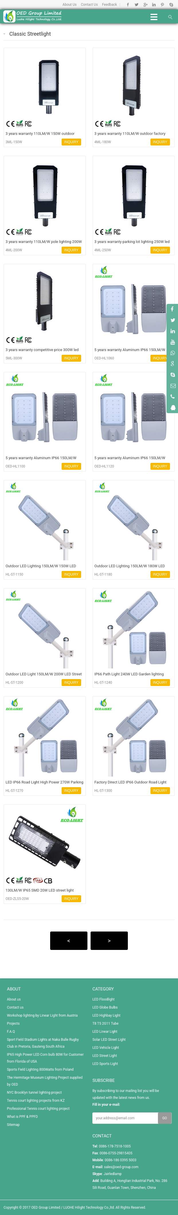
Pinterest (162, 4)
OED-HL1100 (15, 466)
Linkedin (153, 4)
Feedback (109, 5)
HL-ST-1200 (14, 683)
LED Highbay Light (106, 1015)
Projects (13, 1024)
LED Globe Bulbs (105, 1007)
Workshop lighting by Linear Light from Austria (42, 1015)
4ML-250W (102, 250)
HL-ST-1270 (14, 791)
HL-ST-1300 (103, 791)
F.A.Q (11, 1032)
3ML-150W (13, 142)
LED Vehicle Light (105, 1048)
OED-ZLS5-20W (17, 899)
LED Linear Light (104, 1032)
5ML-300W (13, 358)
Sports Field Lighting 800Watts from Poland (40, 1070)
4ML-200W (13, 250)
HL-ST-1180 (103, 574)
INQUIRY (71, 142)
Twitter (136, 4)
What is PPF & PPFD (22, 1117)
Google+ (145, 4)
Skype (171, 4)
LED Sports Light (105, 1064)
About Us (69, 5)
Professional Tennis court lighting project (38, 1109)
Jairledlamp (112, 1174)
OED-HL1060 (104, 358)
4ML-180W (102, 142)
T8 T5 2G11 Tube (105, 1024)
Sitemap (13, 1125)
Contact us (15, 1007)
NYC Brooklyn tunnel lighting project (34, 1093)
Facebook (128, 4)
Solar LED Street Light (109, 1040)
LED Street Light (104, 1056)
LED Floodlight (103, 999)
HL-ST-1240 (103, 683)
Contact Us (89, 5)
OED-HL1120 (104, 466)
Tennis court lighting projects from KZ (35, 1101)
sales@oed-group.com (121, 1167)
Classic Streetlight (30, 34)
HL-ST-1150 (14, 574)
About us (14, 999)
